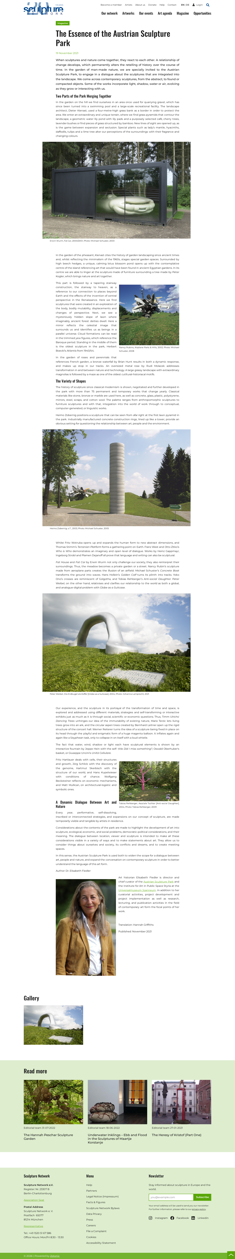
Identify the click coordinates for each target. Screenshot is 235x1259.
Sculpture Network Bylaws (103, 1208)
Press (89, 1219)
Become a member (111, 4)
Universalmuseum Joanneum (137, 890)
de (187, 4)
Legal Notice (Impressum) (102, 1196)
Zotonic (55, 1255)
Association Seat (34, 1200)
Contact (172, 4)
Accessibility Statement (101, 1242)
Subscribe (202, 1197)
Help (162, 4)
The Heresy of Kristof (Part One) (176, 1135)
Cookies (91, 1237)
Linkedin (200, 1218)
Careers (91, 1225)
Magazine (183, 13)
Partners (91, 1190)
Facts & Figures (95, 1202)
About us (140, 4)
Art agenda (165, 13)
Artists (128, 4)
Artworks (128, 13)
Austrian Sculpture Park (158, 881)
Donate (152, 4)
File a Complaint (96, 1231)
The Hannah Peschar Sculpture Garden (48, 1137)
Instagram (158, 1218)
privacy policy (199, 1209)
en (182, 4)
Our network (109, 13)
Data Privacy (94, 1213)
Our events (146, 13)
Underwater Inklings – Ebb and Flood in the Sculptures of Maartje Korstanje (117, 1138)
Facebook (179, 1218)
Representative (33, 1226)
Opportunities (202, 13)
